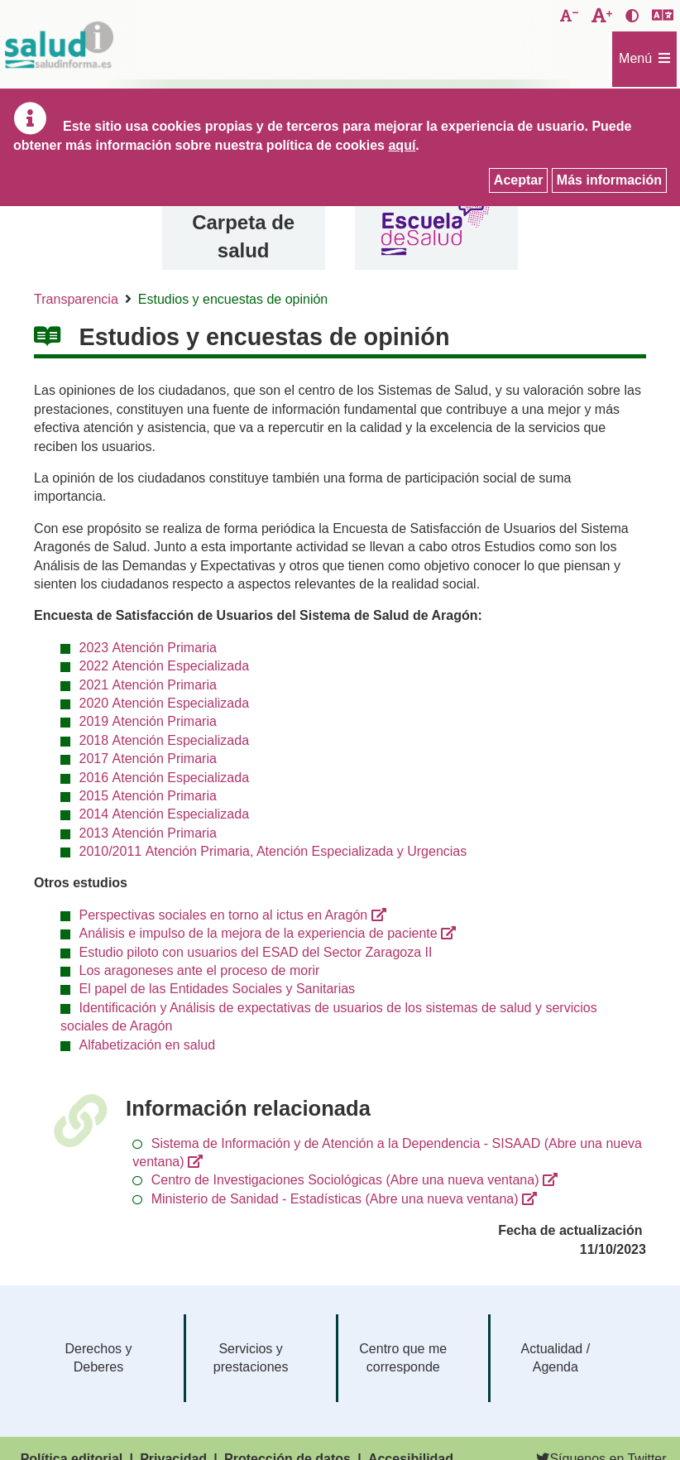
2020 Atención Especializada (164, 703)
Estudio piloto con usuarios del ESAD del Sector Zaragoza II (256, 952)
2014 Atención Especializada (164, 814)
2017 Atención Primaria (148, 759)
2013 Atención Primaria (148, 833)
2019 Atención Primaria (148, 721)
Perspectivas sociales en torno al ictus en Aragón (223, 915)
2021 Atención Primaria (148, 685)
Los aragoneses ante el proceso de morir (199, 970)
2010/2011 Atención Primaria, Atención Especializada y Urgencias (273, 851)
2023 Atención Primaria (148, 648)
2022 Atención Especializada (164, 666)
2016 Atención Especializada (164, 778)
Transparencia (76, 299)
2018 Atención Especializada (164, 740)
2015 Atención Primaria (148, 796)
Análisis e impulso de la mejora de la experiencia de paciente (258, 933)
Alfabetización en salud (147, 1045)
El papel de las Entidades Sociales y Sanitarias (217, 989)
